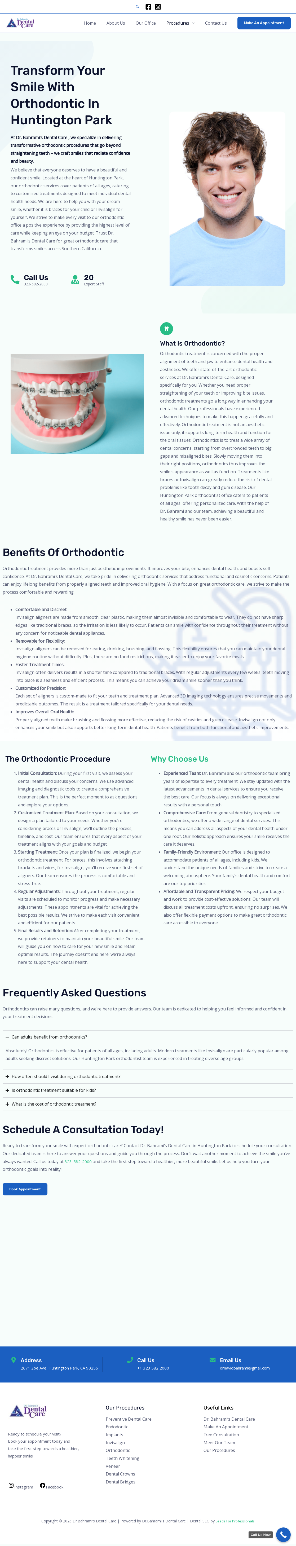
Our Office (151, 23)
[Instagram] (158, 7)
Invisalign (115, 1444)
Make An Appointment (226, 1429)
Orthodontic (118, 1452)
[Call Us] (16, 279)
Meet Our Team (219, 1444)
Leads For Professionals (235, 1522)
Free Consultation (221, 1436)
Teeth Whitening (122, 1460)
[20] (76, 279)
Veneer (113, 1468)
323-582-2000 (78, 1163)
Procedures (181, 23)
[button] (137, 6)
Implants (114, 1436)
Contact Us (217, 23)
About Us (123, 23)
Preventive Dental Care (129, 1421)
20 (90, 277)
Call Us (37, 277)
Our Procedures (219, 1452)
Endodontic (117, 1429)
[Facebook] (148, 7)
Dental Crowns (120, 1476)
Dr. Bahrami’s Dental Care (229, 1421)
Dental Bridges (120, 1484)
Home (99, 23)
